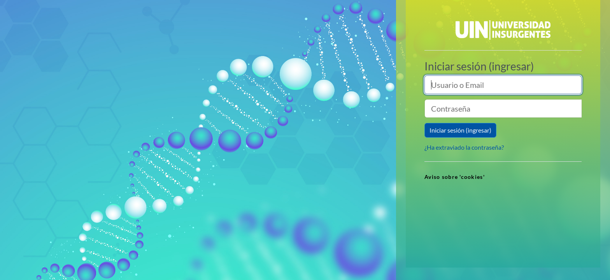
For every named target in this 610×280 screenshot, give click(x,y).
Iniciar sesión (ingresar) (460, 130)
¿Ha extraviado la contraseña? (464, 147)
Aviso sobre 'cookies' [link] (454, 176)
